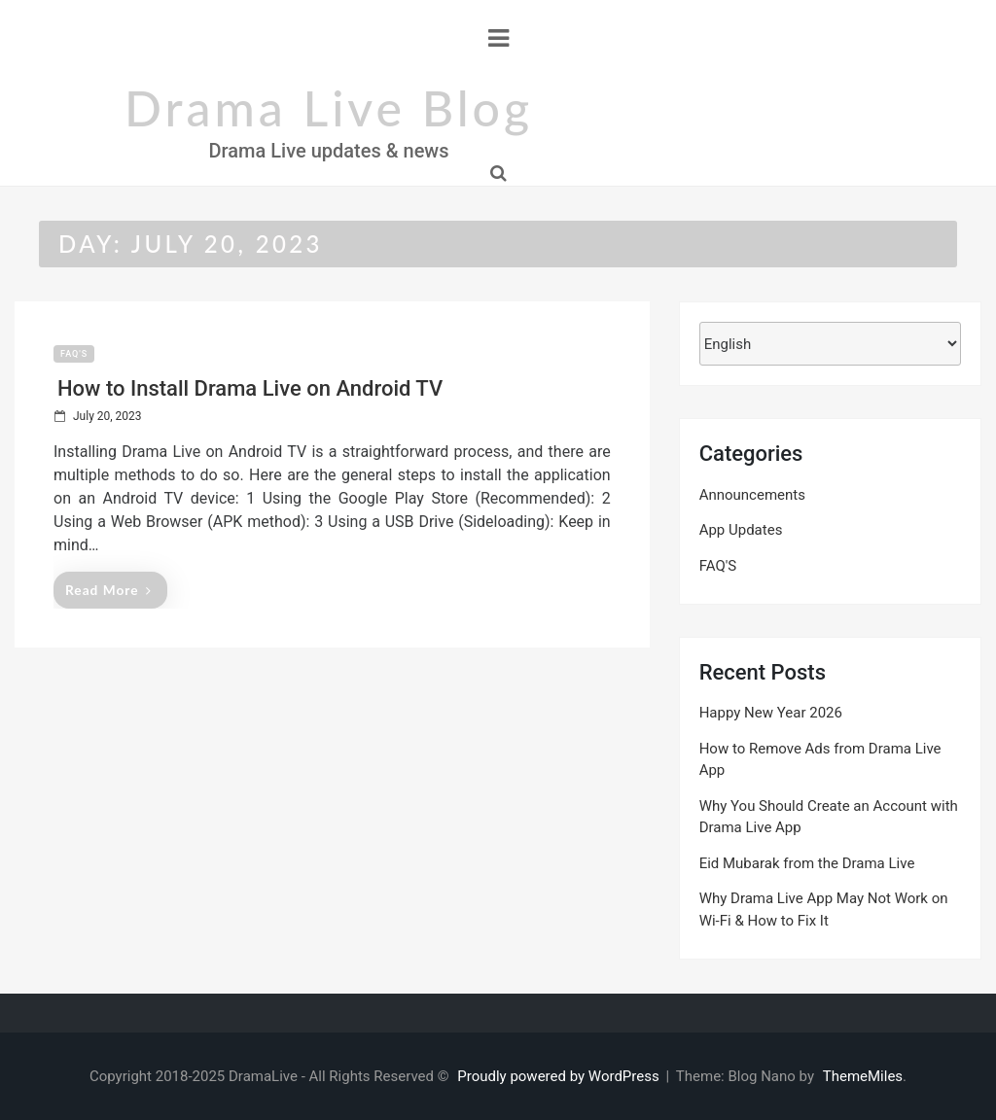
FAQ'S (74, 354)
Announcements (752, 495)
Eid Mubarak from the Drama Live (807, 863)
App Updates (741, 530)
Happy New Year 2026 (770, 712)
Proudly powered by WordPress (559, 1076)
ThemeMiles (863, 1076)
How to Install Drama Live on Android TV (250, 388)
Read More (108, 589)
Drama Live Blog (328, 108)
